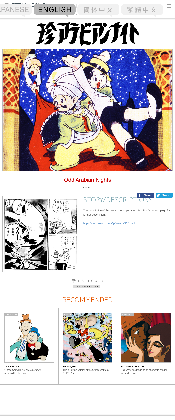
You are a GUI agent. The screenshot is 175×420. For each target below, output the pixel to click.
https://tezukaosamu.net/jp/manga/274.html (109, 223)
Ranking (56, 14)
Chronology (119, 14)
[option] (29, 346)
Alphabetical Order (87, 14)
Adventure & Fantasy (87, 286)
